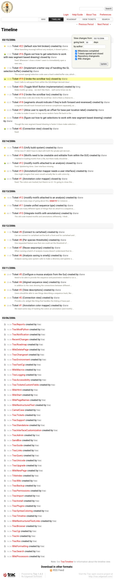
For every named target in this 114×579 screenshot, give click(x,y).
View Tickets (89, 19)
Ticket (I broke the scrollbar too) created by (37, 94)
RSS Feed (58, 570)
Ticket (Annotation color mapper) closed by (37, 178)
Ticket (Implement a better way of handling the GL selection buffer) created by (36, 70)
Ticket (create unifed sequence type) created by (40, 205)
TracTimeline (67, 562)
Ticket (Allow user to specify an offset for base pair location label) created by (55, 110)
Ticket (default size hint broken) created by (37, 46)
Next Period (103, 24)
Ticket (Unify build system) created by (35, 147)
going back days (86, 42)
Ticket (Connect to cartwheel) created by (36, 232)
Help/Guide (77, 14)
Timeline (56, 19)
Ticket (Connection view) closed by (33, 128)
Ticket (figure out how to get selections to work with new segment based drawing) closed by (35, 56)
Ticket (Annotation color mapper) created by (37, 305)
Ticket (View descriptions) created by (34, 290)
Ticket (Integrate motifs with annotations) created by (43, 213)
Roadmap (71, 19)
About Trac (91, 14)
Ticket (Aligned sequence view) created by (36, 282)
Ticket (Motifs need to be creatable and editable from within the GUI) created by (57, 155)
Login (66, 14)
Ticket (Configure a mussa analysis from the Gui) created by (46, 274)
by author (90, 46)
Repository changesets (87, 56)
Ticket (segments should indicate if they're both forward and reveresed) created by (58, 102)
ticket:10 (53, 201)
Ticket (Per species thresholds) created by (36, 240)
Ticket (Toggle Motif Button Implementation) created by (43, 86)
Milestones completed (87, 51)
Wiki (43, 19)
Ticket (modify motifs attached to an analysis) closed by (44, 163)
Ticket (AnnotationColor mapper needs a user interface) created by (50, 171)
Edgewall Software (33, 576)
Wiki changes (83, 59)
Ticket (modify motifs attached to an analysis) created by (45, 197)
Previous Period (86, 24)
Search (106, 19)
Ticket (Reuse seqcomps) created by (33, 247)
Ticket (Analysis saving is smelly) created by (37, 255)
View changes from (91, 38)
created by (24, 324)
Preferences (105, 14)
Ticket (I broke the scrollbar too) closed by (37, 78)
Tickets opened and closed (89, 53)
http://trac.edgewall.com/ (101, 576)
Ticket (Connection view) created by (33, 297)
